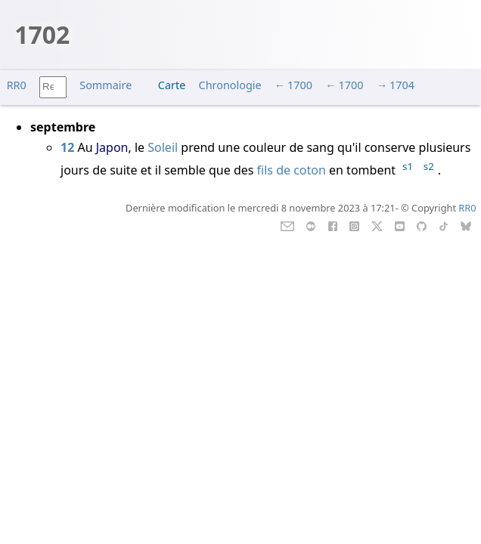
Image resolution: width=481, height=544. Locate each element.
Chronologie (230, 85)
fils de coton (291, 170)
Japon (112, 147)
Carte (171, 85)
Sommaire (105, 85)
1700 (299, 85)
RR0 (16, 85)
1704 (401, 85)
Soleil (164, 147)
